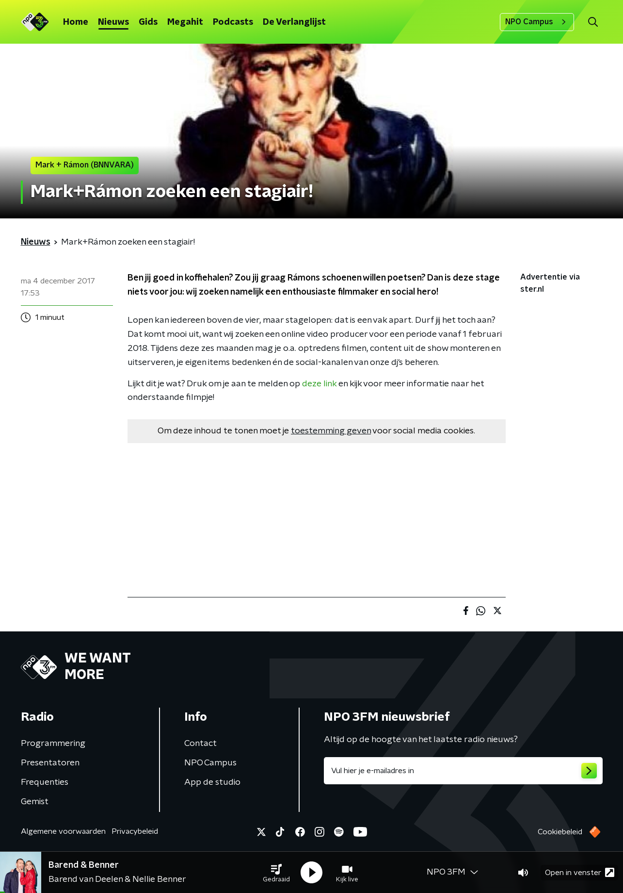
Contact (200, 743)
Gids (148, 22)
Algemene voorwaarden (63, 831)
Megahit (185, 22)
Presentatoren (50, 763)
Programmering (53, 743)
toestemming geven (331, 431)
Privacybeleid (135, 831)
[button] (276, 872)
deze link (319, 384)
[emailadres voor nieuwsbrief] (463, 770)
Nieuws (113, 22)
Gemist (34, 801)
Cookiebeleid (560, 832)
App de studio (212, 782)
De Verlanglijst (294, 22)
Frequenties (44, 782)
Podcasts (233, 22)
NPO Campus (537, 22)
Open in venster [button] (579, 872)
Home (75, 22)
